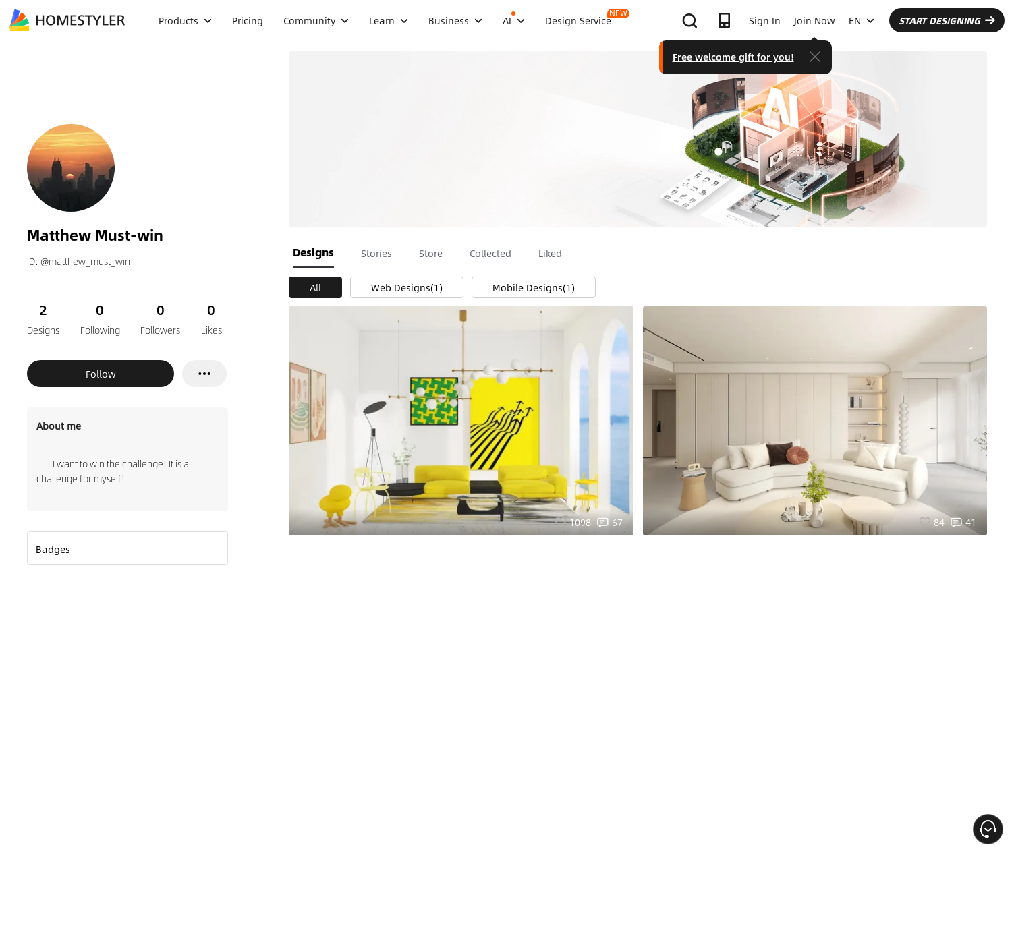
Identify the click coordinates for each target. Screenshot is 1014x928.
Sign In (765, 20)
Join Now (814, 20)
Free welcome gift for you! (733, 56)
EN (861, 20)
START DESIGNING (947, 20)
